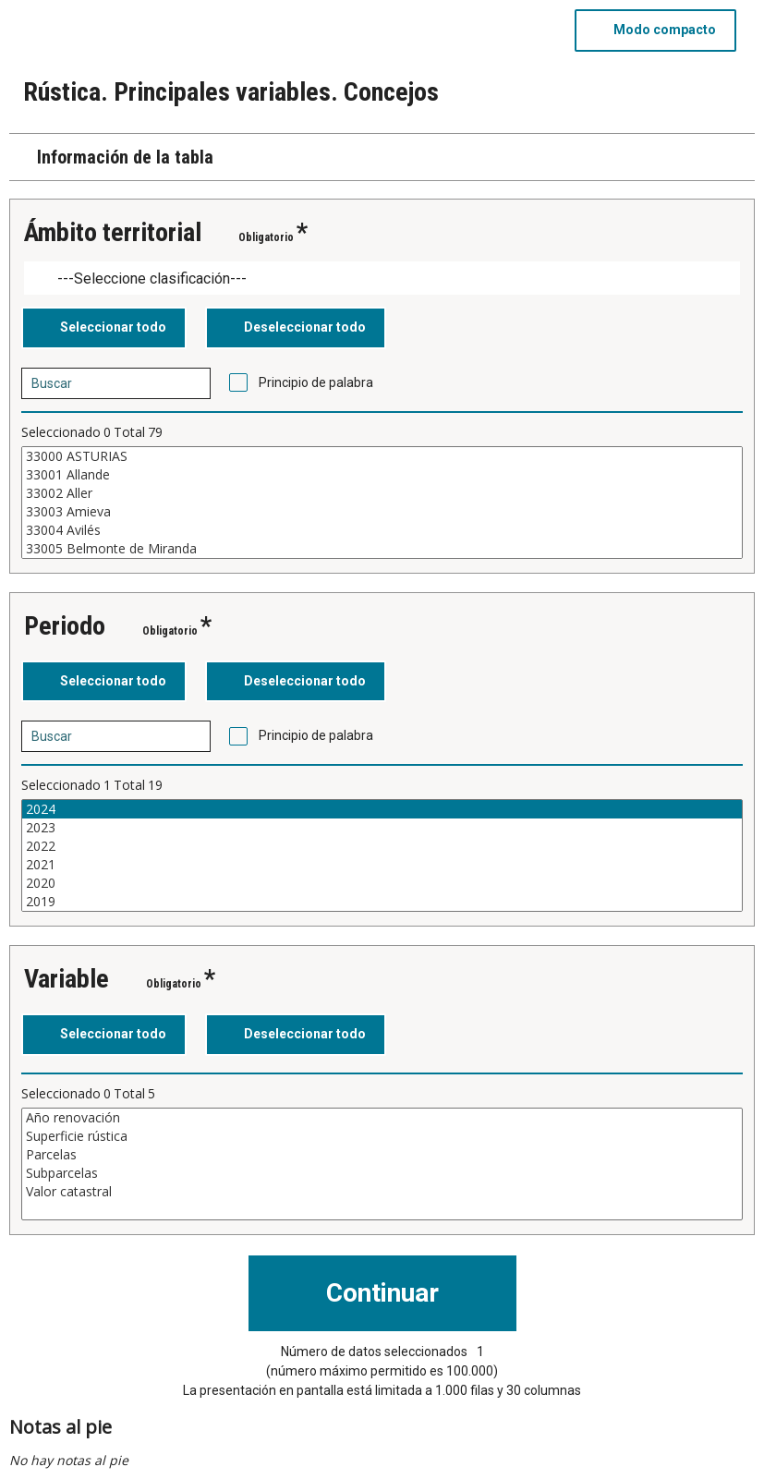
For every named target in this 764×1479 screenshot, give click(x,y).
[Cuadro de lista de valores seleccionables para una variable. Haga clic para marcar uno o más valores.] (382, 502)
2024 (382, 809)
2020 (382, 883)
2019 (382, 901)
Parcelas (382, 1155)
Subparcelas (382, 1173)
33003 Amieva (382, 512)
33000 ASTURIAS (382, 456)
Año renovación (382, 1118)
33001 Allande (382, 475)
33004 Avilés (382, 530)
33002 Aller (382, 493)
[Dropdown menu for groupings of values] (382, 278)
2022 (382, 846)
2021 (382, 864)
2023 (382, 827)
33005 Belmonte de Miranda (382, 548)
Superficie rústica (382, 1136)
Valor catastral (382, 1191)
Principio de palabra (316, 382)
